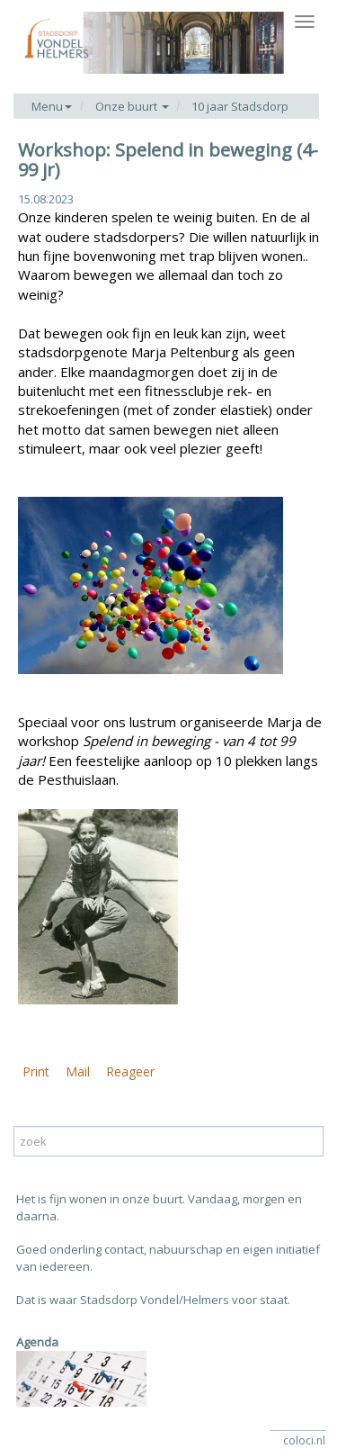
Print (35, 1071)
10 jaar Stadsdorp (239, 106)
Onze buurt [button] (132, 106)
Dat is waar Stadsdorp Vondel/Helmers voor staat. (153, 1300)
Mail (78, 1071)
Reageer (130, 1071)
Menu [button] (51, 106)
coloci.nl (304, 1440)
